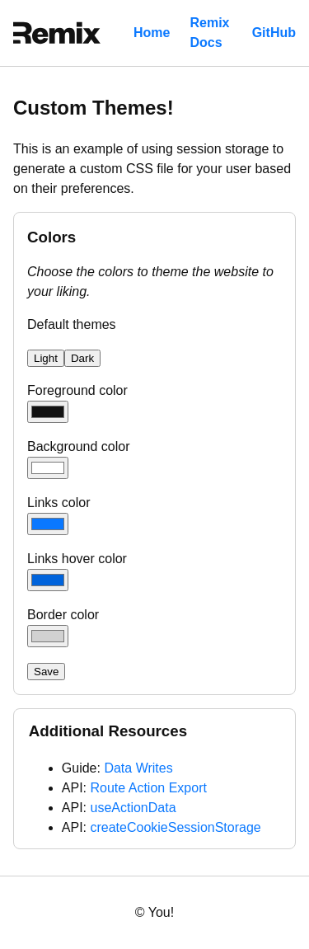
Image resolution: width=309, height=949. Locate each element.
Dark (82, 358)
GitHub (274, 33)
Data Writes (138, 768)
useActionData (133, 808)
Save (46, 671)
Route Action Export (148, 788)
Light (46, 358)
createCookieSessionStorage (175, 827)
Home (151, 33)
